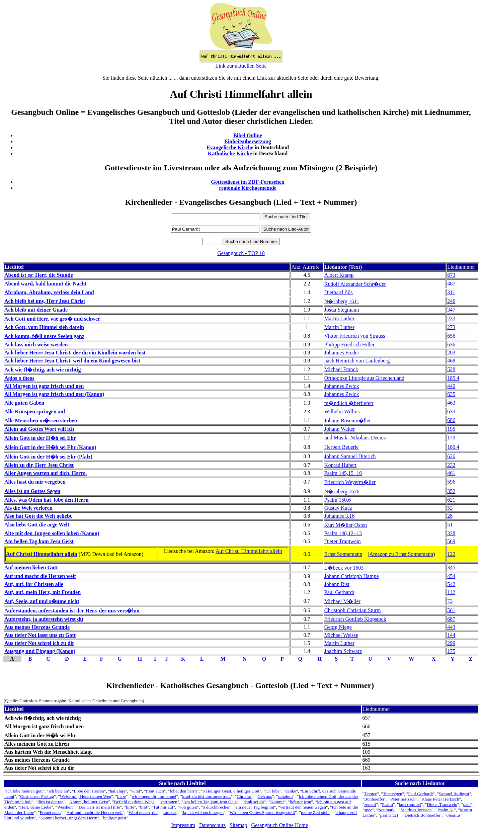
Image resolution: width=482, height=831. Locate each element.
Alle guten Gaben (24, 403)
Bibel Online (247, 135)
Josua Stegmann (341, 310)
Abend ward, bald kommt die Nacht (45, 283)
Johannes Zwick (341, 386)
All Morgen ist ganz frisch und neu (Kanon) (54, 394)
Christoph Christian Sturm (352, 610)
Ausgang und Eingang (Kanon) (39, 651)
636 (451, 344)
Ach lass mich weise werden (36, 344)
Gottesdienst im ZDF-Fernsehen (248, 182)
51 (450, 524)
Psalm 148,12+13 (343, 533)
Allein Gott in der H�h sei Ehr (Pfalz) (48, 457)
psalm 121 (389, 815)
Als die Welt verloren (28, 508)
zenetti (370, 804)
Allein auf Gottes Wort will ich (39, 429)
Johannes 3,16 (339, 516)
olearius (454, 815)
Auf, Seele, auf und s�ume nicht (41, 601)
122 (451, 554)
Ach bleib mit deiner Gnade (36, 310)
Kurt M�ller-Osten (345, 525)
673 (451, 275)
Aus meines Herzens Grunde (37, 627)
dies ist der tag (50, 801)
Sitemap (238, 825)
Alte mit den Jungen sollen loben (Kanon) (51, 533)
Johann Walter (339, 429)
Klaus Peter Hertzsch (440, 799)
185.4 (453, 378)
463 (451, 403)
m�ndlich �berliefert (349, 403)
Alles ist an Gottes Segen (32, 491)
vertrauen (168, 801)
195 (451, 429)
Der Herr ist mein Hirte (99, 807)
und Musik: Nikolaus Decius (355, 437)
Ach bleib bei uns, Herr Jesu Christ (44, 301)
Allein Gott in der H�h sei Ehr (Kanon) (50, 447)
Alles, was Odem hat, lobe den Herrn (46, 500)
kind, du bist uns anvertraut (206, 796)
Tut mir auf (163, 807)
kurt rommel (410, 804)
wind (135, 791)
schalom (285, 796)
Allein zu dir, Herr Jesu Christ (39, 465)
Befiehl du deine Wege (134, 801)
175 (451, 651)
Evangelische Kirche (230, 147)
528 (451, 369)
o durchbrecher (216, 807)
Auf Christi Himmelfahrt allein (41, 554)
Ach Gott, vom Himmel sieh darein (44, 327)
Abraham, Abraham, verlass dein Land (49, 292)
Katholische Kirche (230, 153)
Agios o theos (19, 378)
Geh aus (264, 796)
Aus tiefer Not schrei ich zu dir (39, 643)
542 (451, 584)
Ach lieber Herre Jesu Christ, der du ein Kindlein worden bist (75, 352)
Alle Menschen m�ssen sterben (40, 420)
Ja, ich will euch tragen (203, 812)
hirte (130, 807)
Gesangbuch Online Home (279, 825)
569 (451, 541)
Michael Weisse (341, 635)
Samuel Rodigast (454, 793)
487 (451, 283)
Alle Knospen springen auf (34, 411)
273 (451, 327)
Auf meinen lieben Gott (31, 567)
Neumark (386, 809)
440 (451, 386)
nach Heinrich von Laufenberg (357, 360)
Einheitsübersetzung (247, 141)
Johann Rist (336, 584)
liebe (121, 796)
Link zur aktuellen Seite (240, 66)
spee (368, 809)
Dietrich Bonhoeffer (422, 815)
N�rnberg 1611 (341, 301)
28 (450, 516)
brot (143, 807)
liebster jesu (300, 801)
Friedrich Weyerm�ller (350, 482)
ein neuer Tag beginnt (255, 807)
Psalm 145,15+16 (343, 473)
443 (451, 627)
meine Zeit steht (315, 812)
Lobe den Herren (89, 791)
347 (451, 310)
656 (451, 336)
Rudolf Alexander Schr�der (355, 284)
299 (451, 643)
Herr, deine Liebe (35, 807)
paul (467, 804)
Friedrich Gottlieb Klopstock (355, 619)
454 (451, 576)
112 (451, 592)
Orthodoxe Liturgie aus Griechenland (364, 378)
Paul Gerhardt (339, 592)
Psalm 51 (445, 809)
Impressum (183, 825)
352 (451, 491)
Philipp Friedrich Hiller (349, 344)
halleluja (117, 791)
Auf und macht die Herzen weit (40, 576)
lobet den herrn (183, 791)
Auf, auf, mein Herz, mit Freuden (42, 592)
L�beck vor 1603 (344, 568)
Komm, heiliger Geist (88, 801)
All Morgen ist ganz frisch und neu (44, 386)
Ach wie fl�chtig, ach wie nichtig (42, 369)
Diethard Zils (338, 292)
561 (451, 610)
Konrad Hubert (340, 465)
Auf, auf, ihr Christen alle (33, 584)
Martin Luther (339, 318)
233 (451, 318)
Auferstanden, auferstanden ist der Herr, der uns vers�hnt (72, 610)
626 (451, 456)
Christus (244, 796)
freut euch (155, 791)
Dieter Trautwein (342, 541)
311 (451, 292)
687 (451, 619)
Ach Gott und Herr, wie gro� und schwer (52, 319)
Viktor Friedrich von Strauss (354, 336)
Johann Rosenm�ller (347, 420)
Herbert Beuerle (341, 447)
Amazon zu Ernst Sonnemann (401, 554)
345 (451, 567)
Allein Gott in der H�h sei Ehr (40, 438)
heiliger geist (114, 817)
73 (450, 601)
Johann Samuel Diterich (350, 456)
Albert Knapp (339, 275)
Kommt (277, 801)
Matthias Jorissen (416, 809)
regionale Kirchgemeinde (247, 188)
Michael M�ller (342, 601)
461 (451, 473)
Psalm (387, 804)
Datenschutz (212, 825)
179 (451, 437)
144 (451, 635)
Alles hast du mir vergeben (35, 482)
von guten (188, 807)
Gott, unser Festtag (37, 796)
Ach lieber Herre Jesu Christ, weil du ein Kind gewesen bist (72, 360)
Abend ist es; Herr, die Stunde (38, 275)
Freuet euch (50, 812)
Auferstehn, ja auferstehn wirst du (43, 619)
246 (451, 301)
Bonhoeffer (374, 799)
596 (451, 482)
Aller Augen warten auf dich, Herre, (45, 473)
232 (451, 465)
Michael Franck (341, 369)
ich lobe (272, 791)
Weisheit (65, 807)
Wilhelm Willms (342, 411)
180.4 (453, 447)
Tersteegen (392, 793)
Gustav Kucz (338, 508)
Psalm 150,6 (337, 500)
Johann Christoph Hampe (351, 576)
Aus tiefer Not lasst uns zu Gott (40, 635)
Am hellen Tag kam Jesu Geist (39, 541)
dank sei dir (254, 801)
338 (451, 533)
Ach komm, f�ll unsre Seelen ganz (44, 336)
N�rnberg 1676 (341, 491)
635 (451, 394)
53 (450, 508)
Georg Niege (338, 627)
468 (451, 360)
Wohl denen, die (143, 812)
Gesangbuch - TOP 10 (240, 253)
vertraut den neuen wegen (303, 807)
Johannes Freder (341, 352)
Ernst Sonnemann (343, 554)
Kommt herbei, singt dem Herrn (68, 817)
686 (451, 420)
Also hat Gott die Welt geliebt (38, 516)
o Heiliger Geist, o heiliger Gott (231, 791)
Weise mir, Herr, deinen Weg (85, 796)
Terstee (370, 793)
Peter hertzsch (402, 799)
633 (451, 411)
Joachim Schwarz (343, 651)
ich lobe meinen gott (24, 791)
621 (451, 500)
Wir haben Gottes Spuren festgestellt (262, 812)
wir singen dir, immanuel (154, 796)
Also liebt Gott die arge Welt (36, 524)
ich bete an (58, 791)
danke (291, 791)
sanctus (169, 812)
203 (451, 352)
